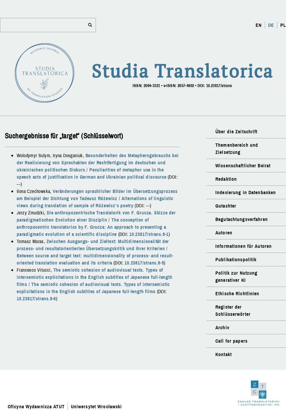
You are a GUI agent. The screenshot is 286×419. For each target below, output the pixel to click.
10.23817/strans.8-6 (36, 298)
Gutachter (225, 205)
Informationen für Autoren (243, 246)
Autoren (223, 232)
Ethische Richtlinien (237, 293)
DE (271, 25)
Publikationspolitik (236, 259)
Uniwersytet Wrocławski (96, 406)
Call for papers (231, 341)
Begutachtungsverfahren (241, 219)
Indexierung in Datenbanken (245, 192)
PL (283, 25)
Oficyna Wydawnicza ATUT (36, 406)
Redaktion (226, 179)
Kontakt (223, 354)
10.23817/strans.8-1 (149, 234)
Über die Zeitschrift (236, 131)
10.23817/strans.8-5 (144, 262)
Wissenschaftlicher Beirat (243, 165)
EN (259, 25)
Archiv (222, 327)
